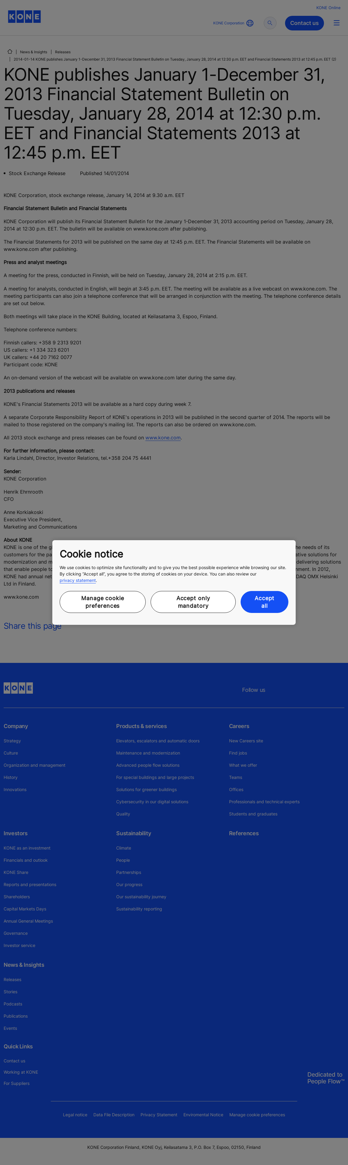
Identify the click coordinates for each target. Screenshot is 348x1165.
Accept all (264, 602)
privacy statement (78, 580)
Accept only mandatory (193, 602)
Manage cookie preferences (102, 602)
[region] (174, 582)
